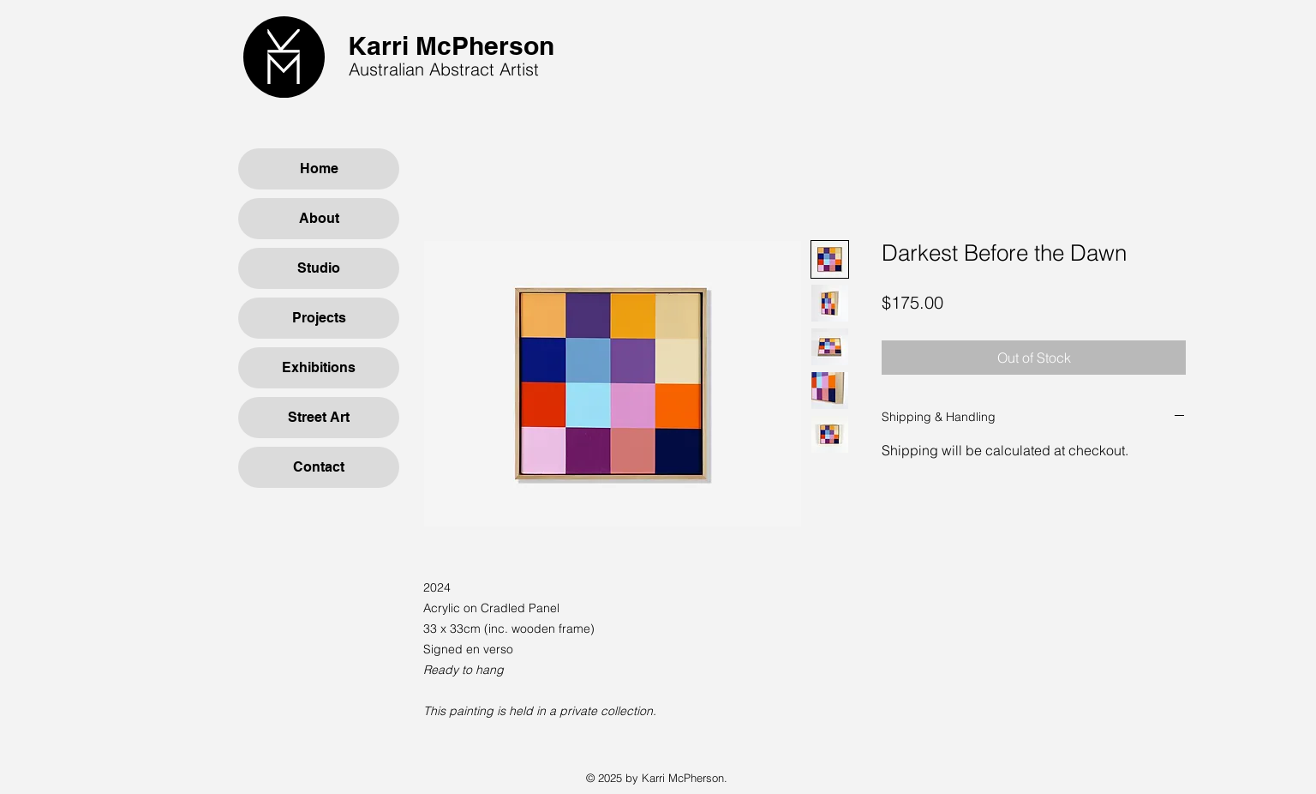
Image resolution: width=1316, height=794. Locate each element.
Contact (318, 467)
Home (319, 168)
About (319, 218)
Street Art (319, 417)
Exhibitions (319, 367)
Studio (318, 268)
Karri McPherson (451, 45)
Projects (319, 318)
